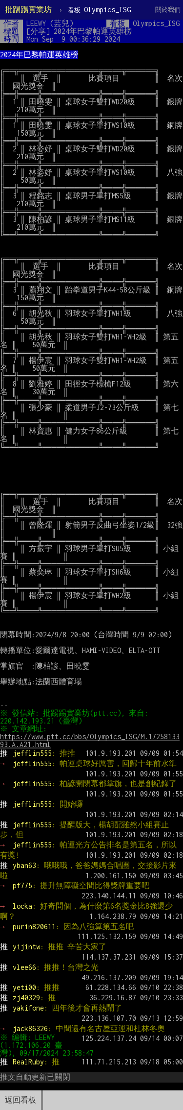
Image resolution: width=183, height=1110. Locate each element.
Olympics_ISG (99, 9)
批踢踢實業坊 (28, 9)
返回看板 (20, 1100)
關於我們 (168, 9)
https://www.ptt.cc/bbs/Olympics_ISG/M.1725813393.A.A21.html (90, 740)
